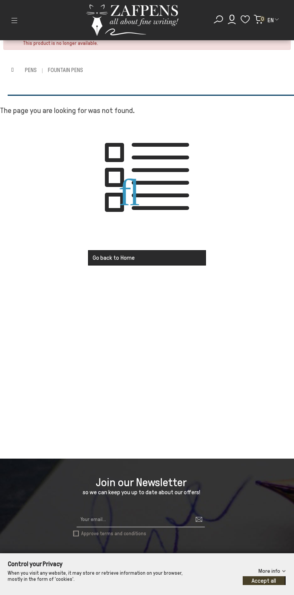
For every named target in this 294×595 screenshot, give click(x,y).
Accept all (264, 580)
